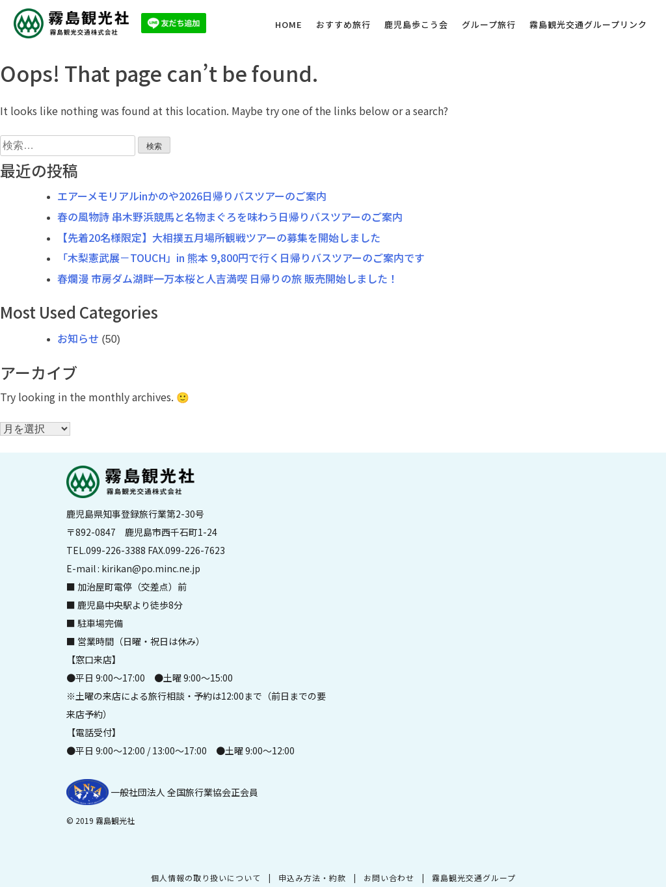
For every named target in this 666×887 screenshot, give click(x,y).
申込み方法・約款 (312, 877)
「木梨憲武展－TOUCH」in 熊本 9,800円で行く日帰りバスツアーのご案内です (241, 257)
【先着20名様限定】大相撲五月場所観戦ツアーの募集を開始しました (218, 237)
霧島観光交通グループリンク (588, 24)
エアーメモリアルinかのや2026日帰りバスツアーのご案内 (191, 196)
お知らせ (78, 338)
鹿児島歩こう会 (416, 24)
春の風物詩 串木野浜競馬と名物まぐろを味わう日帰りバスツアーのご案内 (230, 216)
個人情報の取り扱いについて (206, 877)
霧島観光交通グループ (474, 877)
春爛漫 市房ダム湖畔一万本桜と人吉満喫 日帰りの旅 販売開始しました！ (227, 278)
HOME (288, 24)
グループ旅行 (489, 24)
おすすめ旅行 (343, 24)
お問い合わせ (389, 877)
